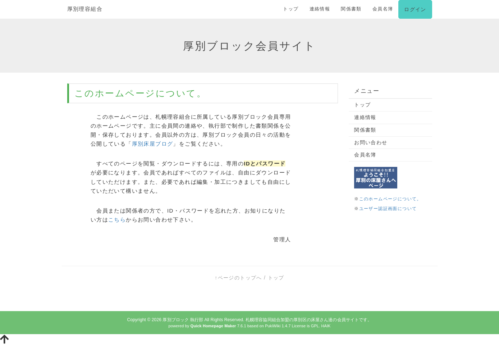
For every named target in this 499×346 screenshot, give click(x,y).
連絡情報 (320, 9)
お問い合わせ (370, 142)
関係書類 (351, 9)
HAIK (325, 326)
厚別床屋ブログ (152, 144)
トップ (290, 9)
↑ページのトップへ (238, 278)
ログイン (415, 9)
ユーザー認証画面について (388, 208)
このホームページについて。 (390, 198)
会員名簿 (382, 9)
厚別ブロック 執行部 (182, 319)
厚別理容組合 (84, 9)
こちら (117, 220)
